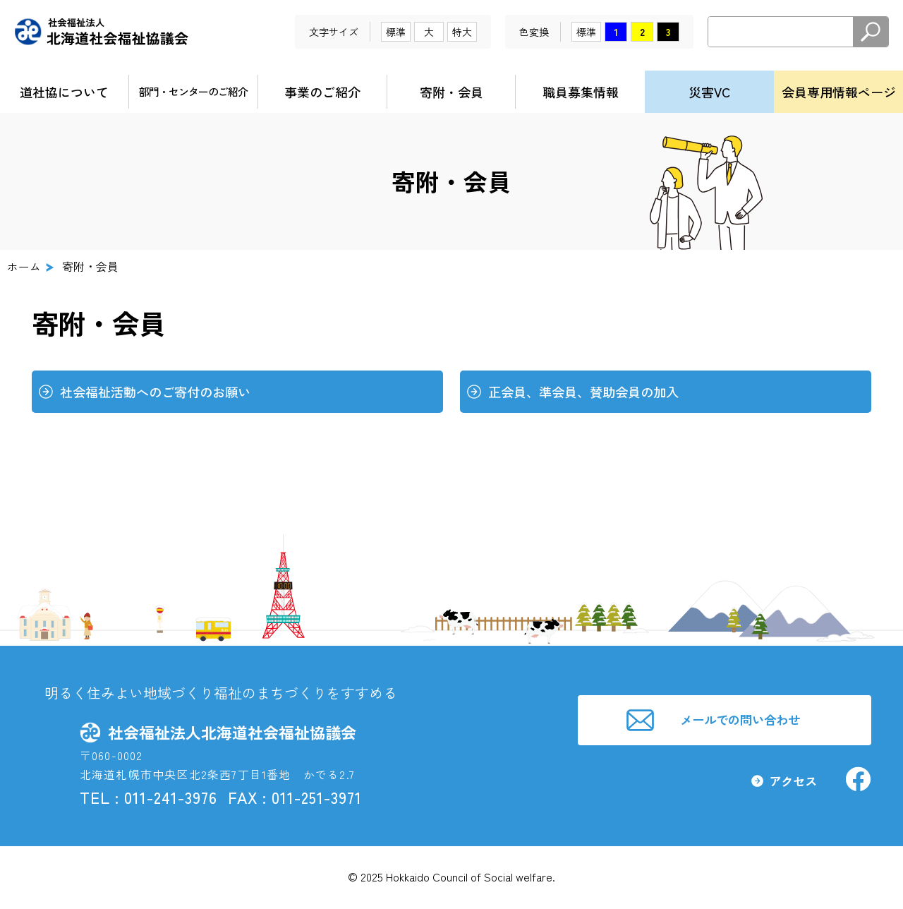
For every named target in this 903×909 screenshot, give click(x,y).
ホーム (24, 266)
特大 (462, 32)
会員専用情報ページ (839, 92)
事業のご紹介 (322, 92)
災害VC (709, 92)
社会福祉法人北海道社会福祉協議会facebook (857, 783)
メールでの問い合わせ (742, 720)
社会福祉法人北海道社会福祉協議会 (101, 32)
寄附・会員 (451, 92)
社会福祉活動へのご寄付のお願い (160, 392)
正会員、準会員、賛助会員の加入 (588, 392)
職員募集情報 (581, 92)
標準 (396, 32)
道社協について (64, 92)
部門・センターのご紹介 (193, 91)
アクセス (789, 785)
